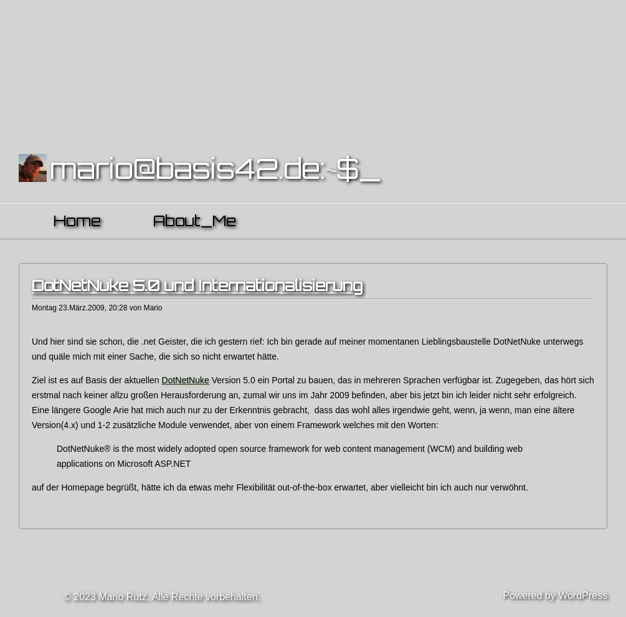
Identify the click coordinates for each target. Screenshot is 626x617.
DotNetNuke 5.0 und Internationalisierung (197, 285)
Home (77, 220)
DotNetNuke (185, 380)
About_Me (194, 220)
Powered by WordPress (555, 595)
